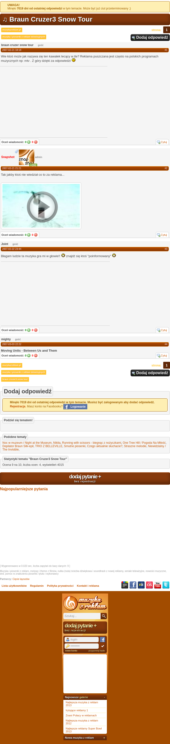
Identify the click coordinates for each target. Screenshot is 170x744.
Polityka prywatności (60, 585)
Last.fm (149, 585)
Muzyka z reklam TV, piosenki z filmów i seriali (85, 603)
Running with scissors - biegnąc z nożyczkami (91, 442)
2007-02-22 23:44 (11, 249)
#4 (166, 344)
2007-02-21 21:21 (11, 168)
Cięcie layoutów (21, 579)
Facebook (133, 585)
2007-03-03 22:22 (11, 344)
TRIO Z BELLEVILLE (48, 446)
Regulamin (37, 585)
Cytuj (164, 142)
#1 (166, 50)
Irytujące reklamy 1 (77, 710)
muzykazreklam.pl (11, 30)
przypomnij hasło (97, 650)
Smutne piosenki (75, 446)
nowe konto (71, 650)
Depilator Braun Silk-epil (18, 446)
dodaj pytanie (85, 478)
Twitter (166, 585)
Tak (28, 142)
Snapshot (8, 157)
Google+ (124, 585)
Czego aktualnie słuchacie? (104, 446)
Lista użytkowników (14, 585)
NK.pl (141, 585)
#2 (166, 168)
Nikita (56, 442)
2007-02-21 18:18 (11, 50)
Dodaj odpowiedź (152, 37)
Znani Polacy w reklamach (81, 715)
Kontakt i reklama (88, 585)
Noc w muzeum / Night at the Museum (27, 442)
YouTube (157, 585)
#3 (166, 249)
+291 (33, 165)
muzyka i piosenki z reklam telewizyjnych (23, 37)
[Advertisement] (37, 293)
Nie (35, 142)
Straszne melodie (135, 446)
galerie (83, 697)
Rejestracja (17, 406)
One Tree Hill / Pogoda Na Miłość (144, 442)
